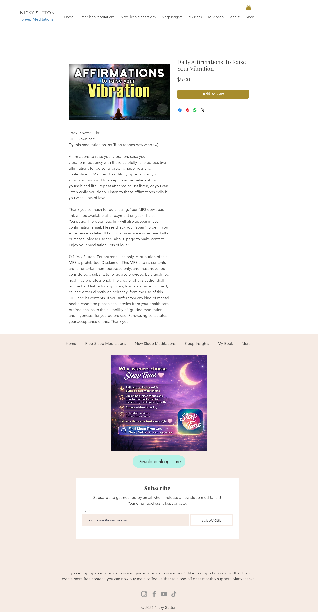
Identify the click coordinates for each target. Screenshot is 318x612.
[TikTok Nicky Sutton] (174, 594)
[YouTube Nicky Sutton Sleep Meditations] (164, 594)
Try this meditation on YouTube (95, 144)
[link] (248, 7)
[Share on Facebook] (179, 110)
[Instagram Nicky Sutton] (144, 594)
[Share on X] (203, 110)
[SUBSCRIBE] (211, 520)
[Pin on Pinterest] (187, 110)
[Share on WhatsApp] (195, 110)
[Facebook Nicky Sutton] (154, 594)
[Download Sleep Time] (159, 461)
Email (85, 511)
